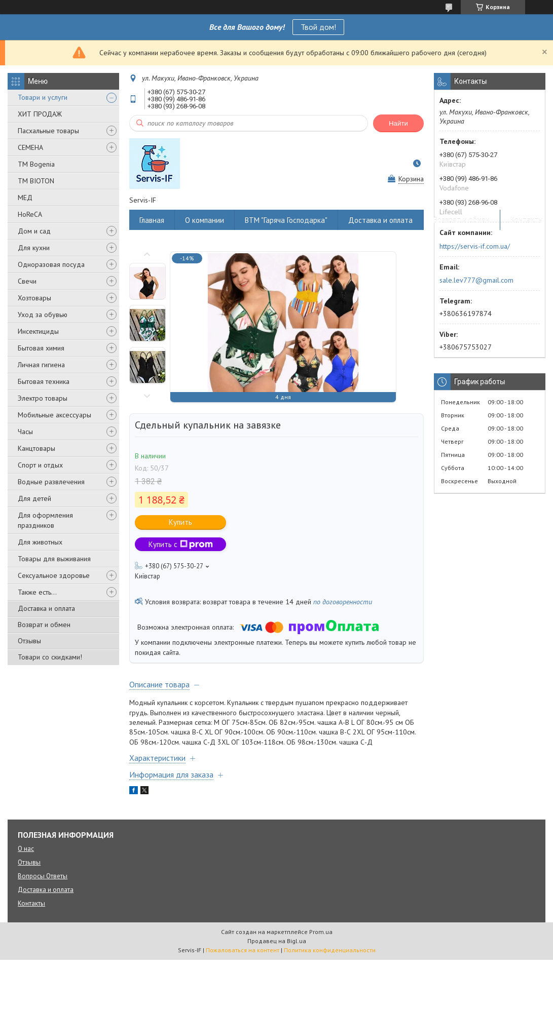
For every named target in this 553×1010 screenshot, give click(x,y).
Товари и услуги (42, 97)
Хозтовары (34, 297)
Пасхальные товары (48, 130)
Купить (180, 522)
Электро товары (42, 398)
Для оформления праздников (45, 520)
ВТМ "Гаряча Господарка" (286, 220)
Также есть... (37, 592)
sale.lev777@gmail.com (476, 280)
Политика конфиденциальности (330, 950)
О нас (26, 848)
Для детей (34, 498)
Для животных (40, 542)
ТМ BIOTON (36, 180)
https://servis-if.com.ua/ (474, 246)
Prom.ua (321, 932)
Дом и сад (34, 231)
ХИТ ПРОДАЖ (40, 114)
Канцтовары (36, 448)
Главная (151, 220)
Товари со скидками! (50, 657)
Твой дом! (318, 27)
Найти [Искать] (398, 123)
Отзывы (29, 640)
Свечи (27, 281)
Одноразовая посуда (51, 264)
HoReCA (30, 214)
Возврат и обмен (44, 624)
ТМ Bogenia (36, 164)
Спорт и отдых (40, 465)
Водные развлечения (51, 481)
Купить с (181, 544)
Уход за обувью (42, 314)
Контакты (526, 220)
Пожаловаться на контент (242, 950)
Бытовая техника (43, 381)
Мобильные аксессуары (54, 414)
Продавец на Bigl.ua (276, 941)
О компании (204, 220)
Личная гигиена (41, 364)
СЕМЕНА (30, 147)
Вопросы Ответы (42, 876)
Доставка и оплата (46, 608)
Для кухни (34, 247)
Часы (25, 431)
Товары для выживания (54, 558)
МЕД (25, 197)
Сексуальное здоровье (54, 575)
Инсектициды (38, 331)
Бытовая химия (41, 348)
